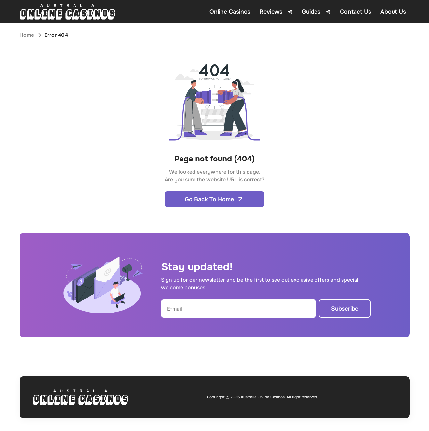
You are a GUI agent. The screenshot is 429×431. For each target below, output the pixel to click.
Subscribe (344, 308)
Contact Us (355, 11)
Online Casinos (229, 11)
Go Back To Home (214, 199)
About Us (393, 11)
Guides (311, 11)
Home (27, 35)
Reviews (271, 11)
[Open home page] (67, 12)
